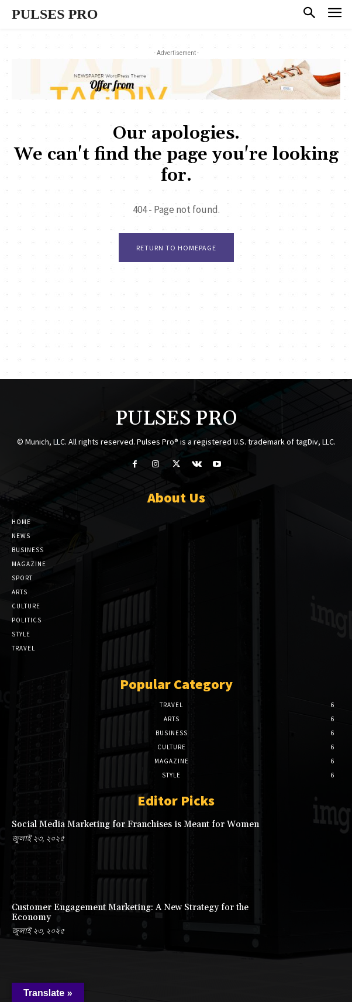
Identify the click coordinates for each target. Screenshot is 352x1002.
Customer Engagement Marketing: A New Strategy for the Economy (130, 912)
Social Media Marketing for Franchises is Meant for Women (135, 824)
